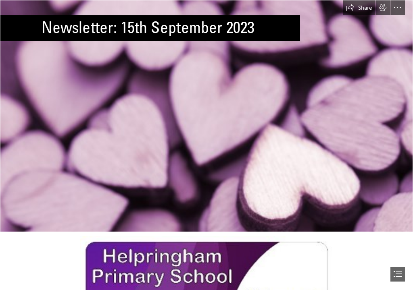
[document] (206, 145)
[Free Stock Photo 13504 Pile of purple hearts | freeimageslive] (206, 116)
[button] (359, 7)
